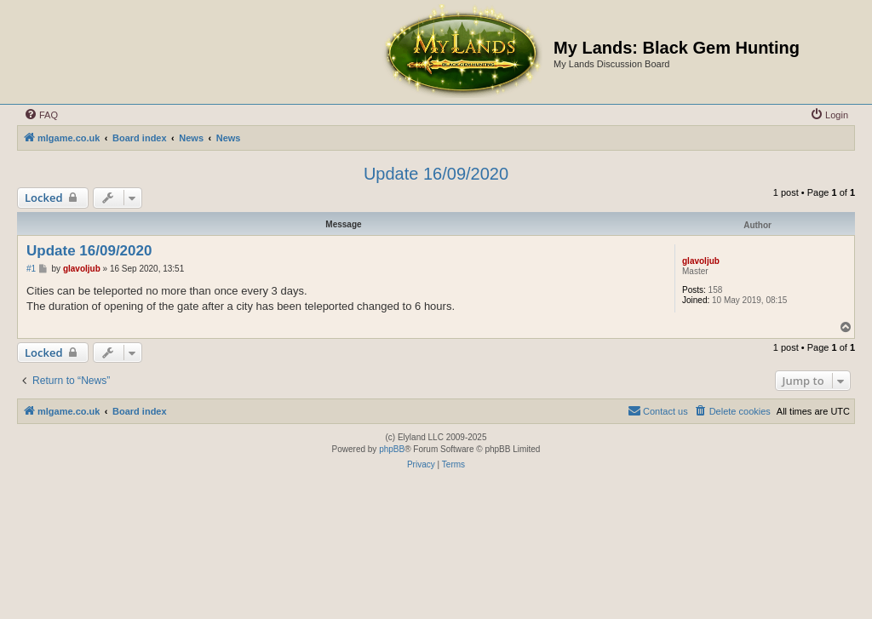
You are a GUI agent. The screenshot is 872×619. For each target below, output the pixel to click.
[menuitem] (41, 115)
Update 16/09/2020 (436, 173)
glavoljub (701, 261)
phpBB (391, 449)
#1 (31, 268)
